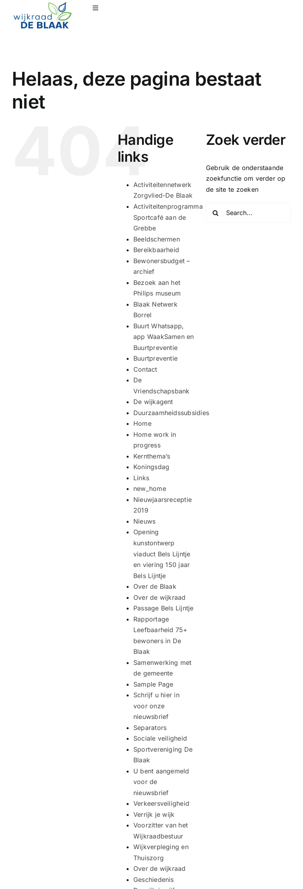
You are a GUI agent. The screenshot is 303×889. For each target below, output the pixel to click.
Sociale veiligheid (160, 738)
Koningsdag (151, 467)
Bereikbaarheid (156, 250)
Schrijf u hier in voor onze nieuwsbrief (156, 706)
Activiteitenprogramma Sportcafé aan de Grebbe (168, 217)
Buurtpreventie (155, 358)
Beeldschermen (156, 239)
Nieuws (144, 521)
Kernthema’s (151, 456)
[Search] (216, 213)
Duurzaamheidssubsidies (171, 413)
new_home (149, 488)
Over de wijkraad (159, 597)
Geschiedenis (153, 879)
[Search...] (248, 213)
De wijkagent (153, 402)
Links (141, 478)
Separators (149, 728)
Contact (145, 369)
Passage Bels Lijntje (163, 608)
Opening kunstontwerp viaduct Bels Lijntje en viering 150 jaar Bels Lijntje (162, 553)
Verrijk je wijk (154, 814)
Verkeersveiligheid (161, 803)
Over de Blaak (154, 586)
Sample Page (153, 684)
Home (142, 423)
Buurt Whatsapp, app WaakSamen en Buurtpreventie (163, 337)
